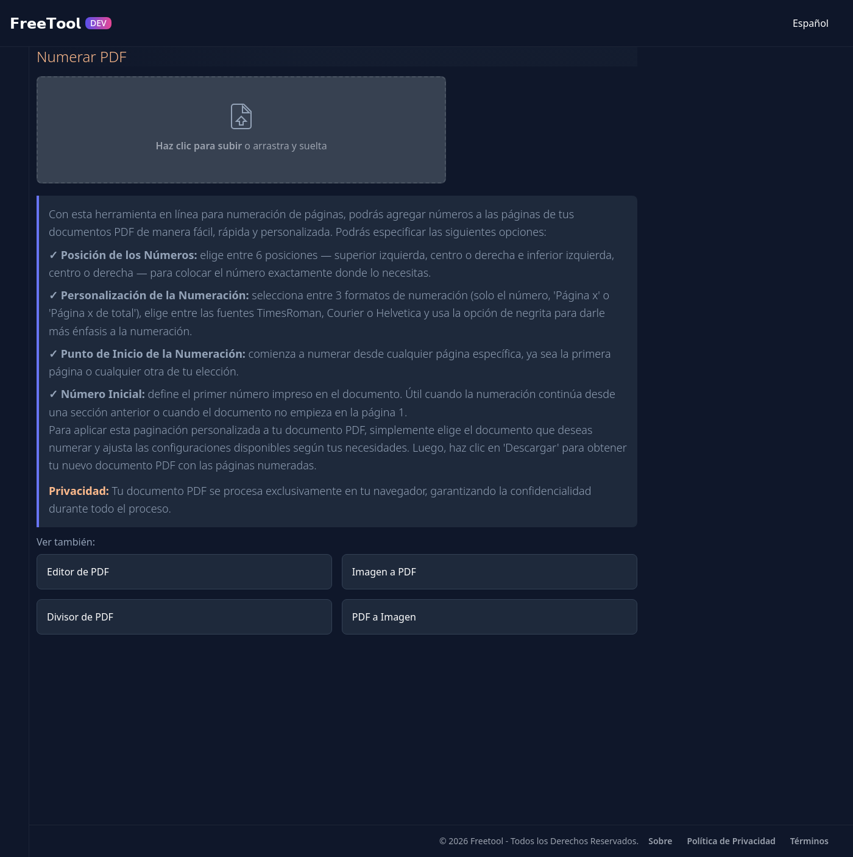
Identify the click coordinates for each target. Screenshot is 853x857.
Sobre (660, 841)
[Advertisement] (337, 729)
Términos (809, 841)
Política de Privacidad (731, 841)
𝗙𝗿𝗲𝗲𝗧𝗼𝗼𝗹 (60, 23)
